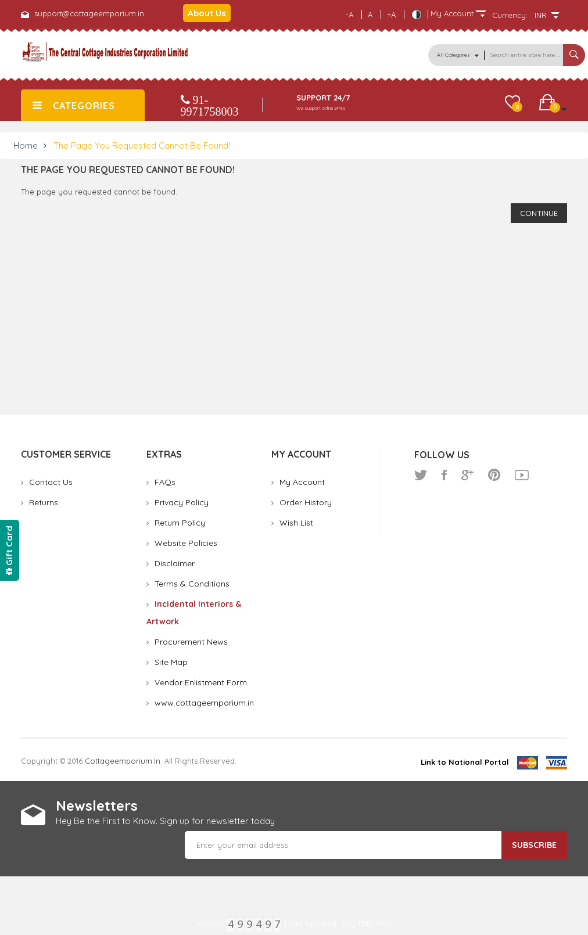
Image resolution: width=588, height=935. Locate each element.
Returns (43, 502)
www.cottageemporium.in (204, 702)
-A (349, 14)
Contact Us (51, 482)
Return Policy (180, 522)
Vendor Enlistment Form (201, 682)
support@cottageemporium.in (89, 13)
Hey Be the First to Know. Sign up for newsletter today (165, 820)
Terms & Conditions (192, 583)
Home (25, 145)
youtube (522, 475)
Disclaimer (175, 563)
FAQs (165, 482)
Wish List (296, 522)
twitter (420, 475)
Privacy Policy (182, 502)
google (467, 475)
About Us (207, 13)
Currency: (510, 15)
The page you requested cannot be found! (141, 145)
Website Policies (186, 543)
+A (391, 14)
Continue (539, 213)
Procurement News (191, 641)
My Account (302, 482)
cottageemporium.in (122, 760)
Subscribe (534, 845)
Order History (305, 502)
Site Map (171, 662)
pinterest (494, 475)
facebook (444, 475)
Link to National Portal (465, 762)
